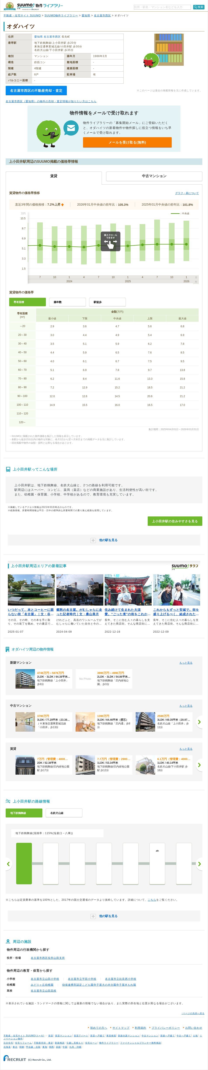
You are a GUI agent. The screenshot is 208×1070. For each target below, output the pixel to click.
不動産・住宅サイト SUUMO (22, 15)
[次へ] (199, 722)
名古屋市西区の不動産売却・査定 (36, 90)
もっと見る (185, 662)
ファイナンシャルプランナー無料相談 (140, 1043)
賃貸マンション (63, 1035)
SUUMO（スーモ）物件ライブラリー (33, 6)
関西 (51, 1047)
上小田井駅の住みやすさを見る (175, 521)
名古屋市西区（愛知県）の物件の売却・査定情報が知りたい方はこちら (51, 101)
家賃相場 (111, 1035)
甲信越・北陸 (33, 1047)
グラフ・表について (187, 193)
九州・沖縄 (75, 1047)
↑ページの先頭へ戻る (193, 1013)
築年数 (58, 302)
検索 (200, 7)
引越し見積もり (74, 1043)
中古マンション (150, 1035)
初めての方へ (98, 1027)
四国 (58, 1047)
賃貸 (50, 1035)
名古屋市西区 (102, 15)
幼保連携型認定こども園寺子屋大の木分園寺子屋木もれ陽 (99, 984)
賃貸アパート (81, 1035)
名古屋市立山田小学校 (45, 978)
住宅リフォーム (23, 1043)
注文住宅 (8, 1043)
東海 (44, 1047)
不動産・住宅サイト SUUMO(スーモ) (23, 1035)
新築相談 (59, 1043)
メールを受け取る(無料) (127, 142)
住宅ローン (91, 1043)
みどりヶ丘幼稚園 (42, 984)
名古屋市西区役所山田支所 (48, 957)
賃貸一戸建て (97, 1035)
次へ (199, 864)
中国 (64, 1047)
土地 (195, 1035)
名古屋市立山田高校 (43, 990)
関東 (21, 1047)
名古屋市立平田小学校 (82, 978)
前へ (9, 864)
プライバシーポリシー (166, 1027)
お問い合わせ (193, 1027)
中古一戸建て (184, 1035)
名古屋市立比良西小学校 (120, 978)
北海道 (7, 1047)
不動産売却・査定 (43, 1043)
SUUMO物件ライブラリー (61, 15)
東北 (15, 1047)
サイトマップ (121, 1027)
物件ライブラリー (108, 1043)
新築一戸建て (167, 1035)
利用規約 (140, 1027)
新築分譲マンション (129, 1035)
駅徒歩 (98, 302)
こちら (152, 899)
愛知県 (86, 15)
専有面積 (19, 302)
